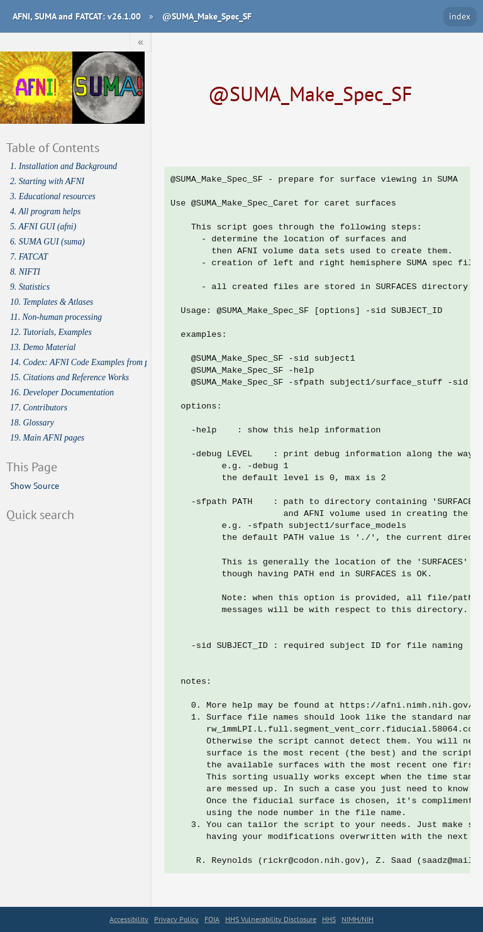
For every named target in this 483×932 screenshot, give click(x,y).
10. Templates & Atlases (51, 302)
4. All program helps (45, 211)
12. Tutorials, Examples (51, 332)
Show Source (34, 485)
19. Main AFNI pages (47, 437)
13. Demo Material (42, 347)
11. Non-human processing (56, 317)
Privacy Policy (176, 919)
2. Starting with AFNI (47, 181)
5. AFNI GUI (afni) (43, 226)
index (459, 16)
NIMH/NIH (357, 919)
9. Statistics (30, 287)
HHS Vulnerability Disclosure (270, 919)
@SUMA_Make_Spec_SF (207, 16)
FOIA (211, 919)
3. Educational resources (53, 196)
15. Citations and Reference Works (69, 377)
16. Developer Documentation (62, 392)
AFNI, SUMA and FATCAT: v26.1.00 (77, 16)
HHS (329, 919)
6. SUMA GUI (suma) (47, 241)
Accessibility (128, 919)
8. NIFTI (25, 272)
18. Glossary (32, 422)
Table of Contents (52, 147)
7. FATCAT (29, 256)
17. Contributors (38, 407)
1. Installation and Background (63, 166)
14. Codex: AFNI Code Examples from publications (79, 362)
